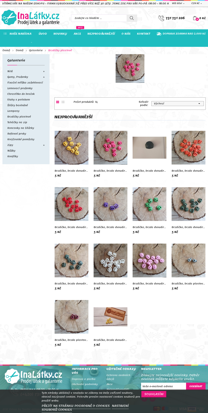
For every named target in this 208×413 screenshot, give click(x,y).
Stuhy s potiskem (18, 99)
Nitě (10, 71)
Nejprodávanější (117, 389)
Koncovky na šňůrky (20, 128)
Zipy (10, 145)
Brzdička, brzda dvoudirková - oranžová (188, 170)
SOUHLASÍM (153, 394)
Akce (109, 384)
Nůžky (11, 150)
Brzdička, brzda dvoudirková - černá (149, 170)
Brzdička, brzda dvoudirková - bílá (110, 283)
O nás (75, 389)
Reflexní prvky (16, 133)
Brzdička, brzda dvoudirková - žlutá (71, 170)
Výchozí (177, 103)
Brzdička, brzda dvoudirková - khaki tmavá (71, 283)
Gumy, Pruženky (17, 77)
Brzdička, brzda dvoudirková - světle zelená (149, 227)
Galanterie (16, 61)
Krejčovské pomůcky (20, 139)
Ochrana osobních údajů (118, 377)
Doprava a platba (84, 379)
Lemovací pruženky (19, 88)
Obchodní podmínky (85, 384)
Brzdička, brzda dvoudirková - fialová (110, 227)
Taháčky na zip (17, 122)
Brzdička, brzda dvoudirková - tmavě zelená (188, 227)
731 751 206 (175, 18)
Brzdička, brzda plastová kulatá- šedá (188, 283)
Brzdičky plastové (19, 116)
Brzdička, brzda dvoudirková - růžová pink (110, 170)
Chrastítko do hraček (21, 94)
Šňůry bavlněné (17, 105)
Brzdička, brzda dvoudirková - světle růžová (149, 283)
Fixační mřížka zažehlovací (25, 82)
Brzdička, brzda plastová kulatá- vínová (71, 340)
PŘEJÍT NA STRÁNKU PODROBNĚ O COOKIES (76, 406)
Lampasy (13, 111)
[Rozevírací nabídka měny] (196, 3)
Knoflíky (12, 156)
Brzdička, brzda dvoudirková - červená (71, 227)
